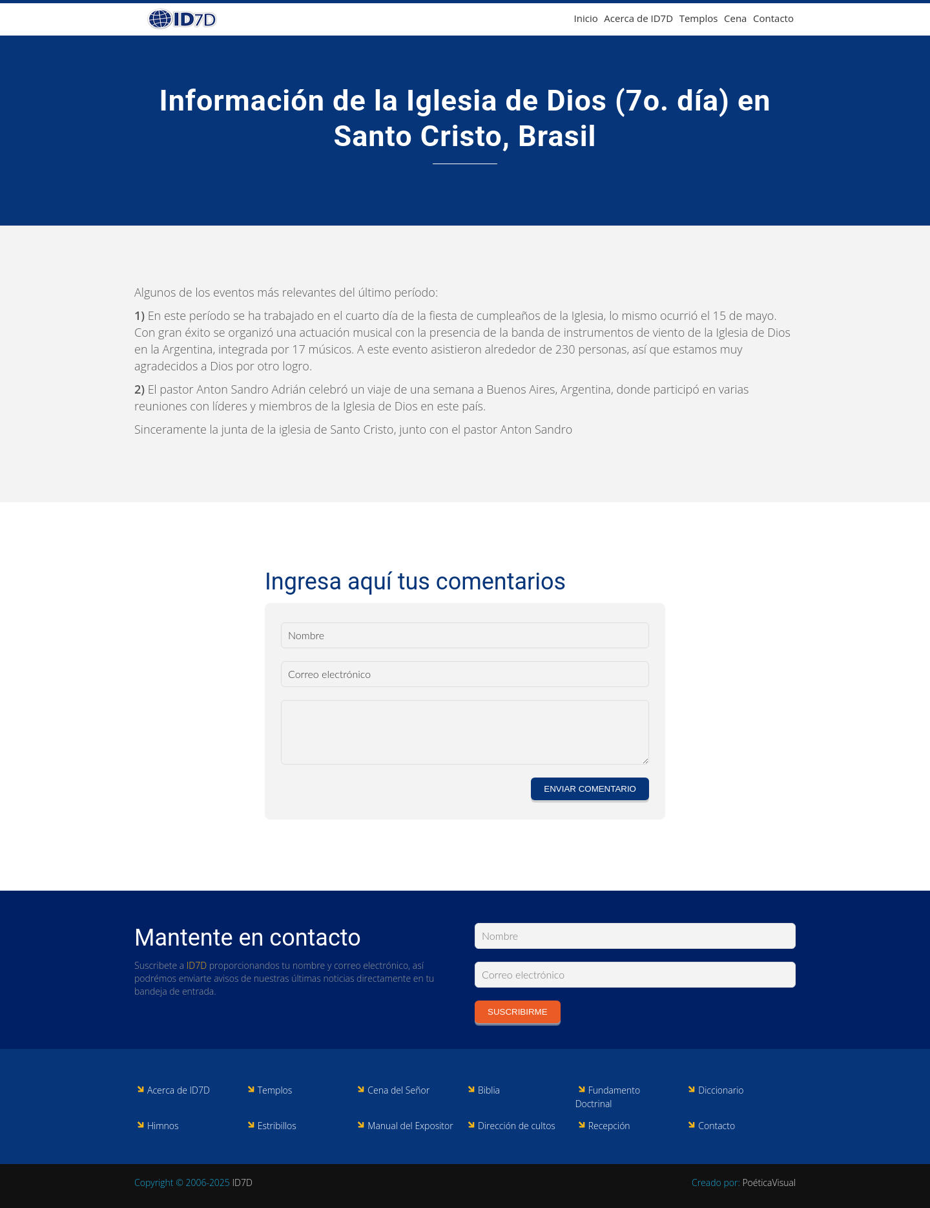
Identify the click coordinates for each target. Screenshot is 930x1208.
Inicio (586, 18)
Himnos (163, 1125)
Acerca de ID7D (638, 18)
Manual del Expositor (410, 1125)
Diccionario (720, 1090)
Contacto (773, 18)
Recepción (609, 1125)
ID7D (197, 965)
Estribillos (277, 1125)
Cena (735, 18)
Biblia (489, 1090)
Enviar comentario (590, 789)
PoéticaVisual (769, 1182)
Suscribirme (518, 1012)
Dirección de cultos (516, 1125)
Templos (698, 18)
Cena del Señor (398, 1090)
